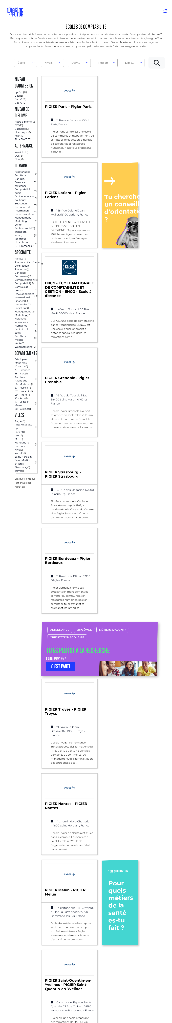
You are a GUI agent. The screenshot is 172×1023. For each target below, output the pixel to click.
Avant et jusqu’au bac (86, 946)
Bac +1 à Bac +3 (84, 961)
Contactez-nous (152, 961)
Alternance (59, 465)
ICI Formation (64, 1005)
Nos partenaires (152, 954)
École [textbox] (21, 62)
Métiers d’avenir (112, 465)
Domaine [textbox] (77, 62)
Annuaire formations (15, 949)
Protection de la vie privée (79, 1017)
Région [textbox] (103, 62)
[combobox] (25, 63)
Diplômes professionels (83, 976)
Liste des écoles (19, 901)
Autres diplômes (85, 984)
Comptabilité (76, 901)
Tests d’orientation (117, 949)
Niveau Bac (82, 954)
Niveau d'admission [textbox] (51, 62)
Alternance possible (48, 901)
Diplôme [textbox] (131, 62)
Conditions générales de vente (111, 1017)
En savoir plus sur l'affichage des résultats (25, 482)
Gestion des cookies (138, 1017)
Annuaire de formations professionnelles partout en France (39, 1011)
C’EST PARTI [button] (60, 502)
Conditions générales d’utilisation (47, 1017)
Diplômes (84, 465)
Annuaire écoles (19, 957)
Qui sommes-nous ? (150, 946)
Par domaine (50, 944)
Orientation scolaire (67, 473)
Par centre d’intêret (48, 953)
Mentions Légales (18, 1017)
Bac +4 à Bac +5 (85, 967)
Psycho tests (116, 957)
